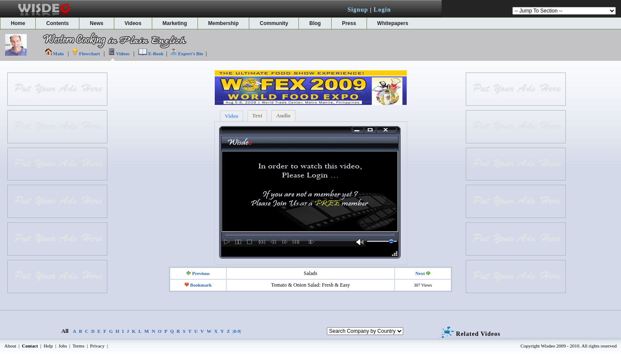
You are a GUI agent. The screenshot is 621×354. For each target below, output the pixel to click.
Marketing (175, 23)
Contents (57, 23)
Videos (133, 23)
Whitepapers (392, 23)
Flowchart (89, 53)
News (96, 23)
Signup (358, 9)
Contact (30, 345)
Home (18, 23)
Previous (201, 273)
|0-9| (237, 331)
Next (420, 273)
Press (349, 23)
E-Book (155, 53)
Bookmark (201, 285)
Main (58, 53)
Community (274, 23)
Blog (315, 23)
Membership (223, 23)
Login (382, 9)
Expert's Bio (190, 53)
